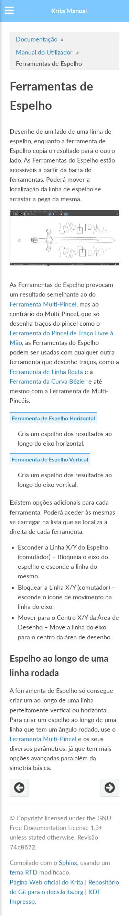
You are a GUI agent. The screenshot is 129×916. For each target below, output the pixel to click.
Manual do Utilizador (44, 52)
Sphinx (68, 862)
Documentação (36, 39)
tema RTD (23, 872)
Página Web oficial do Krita (46, 882)
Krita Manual (69, 10)
